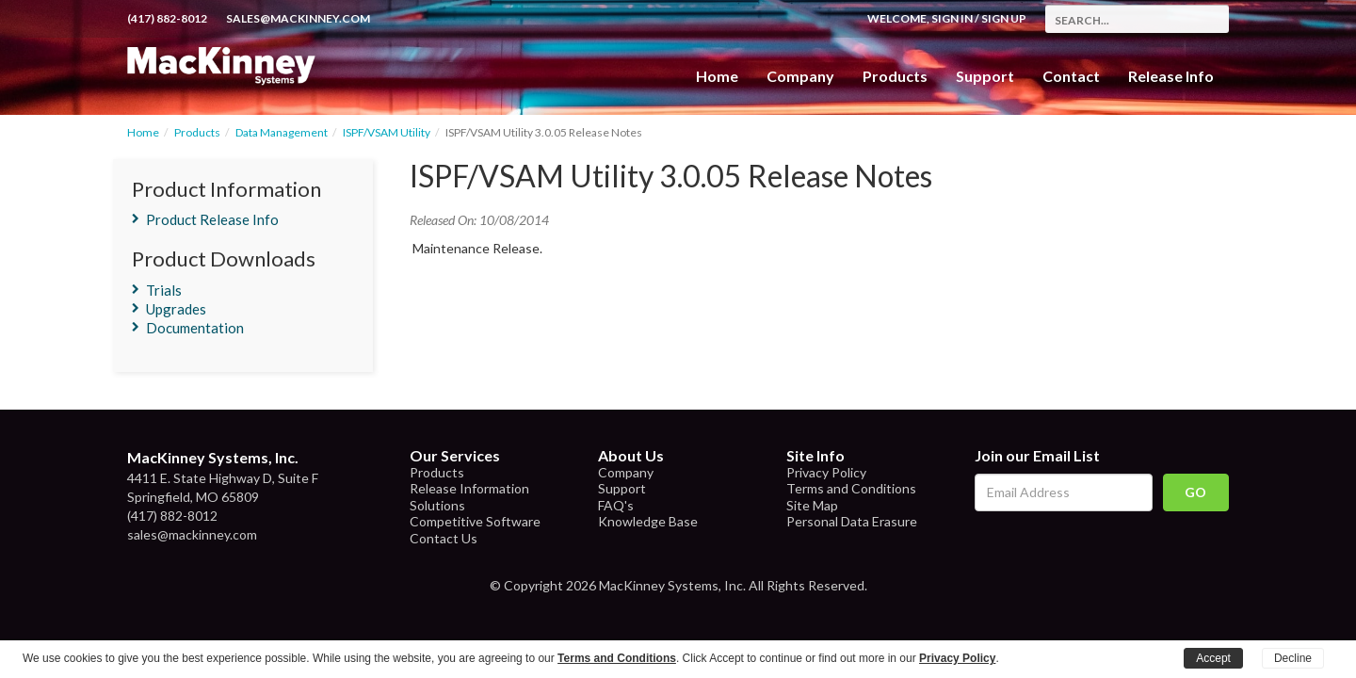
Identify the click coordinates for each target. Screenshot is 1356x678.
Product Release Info (212, 219)
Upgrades (176, 308)
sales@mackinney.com (298, 18)
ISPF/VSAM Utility (386, 132)
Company (800, 76)
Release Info (1171, 76)
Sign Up (1003, 18)
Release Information (469, 488)
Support (985, 76)
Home (717, 76)
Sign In (952, 18)
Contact (1071, 76)
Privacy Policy (826, 472)
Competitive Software (475, 521)
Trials (164, 290)
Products (197, 132)
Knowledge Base (648, 521)
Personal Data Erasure (851, 521)
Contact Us (443, 538)
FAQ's (616, 505)
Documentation (195, 327)
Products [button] (895, 76)
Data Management (281, 132)
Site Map (812, 505)
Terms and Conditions (851, 488)
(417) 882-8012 (167, 18)
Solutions (437, 505)
